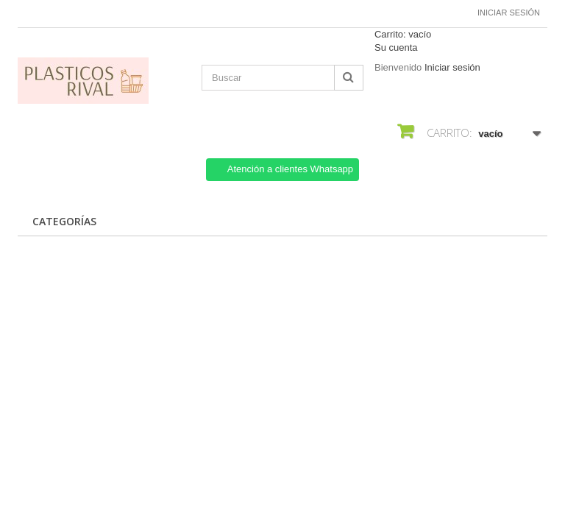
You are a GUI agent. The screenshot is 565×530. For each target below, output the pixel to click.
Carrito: (402, 34)
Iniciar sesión (508, 12)
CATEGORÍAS (64, 221)
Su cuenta (396, 47)
